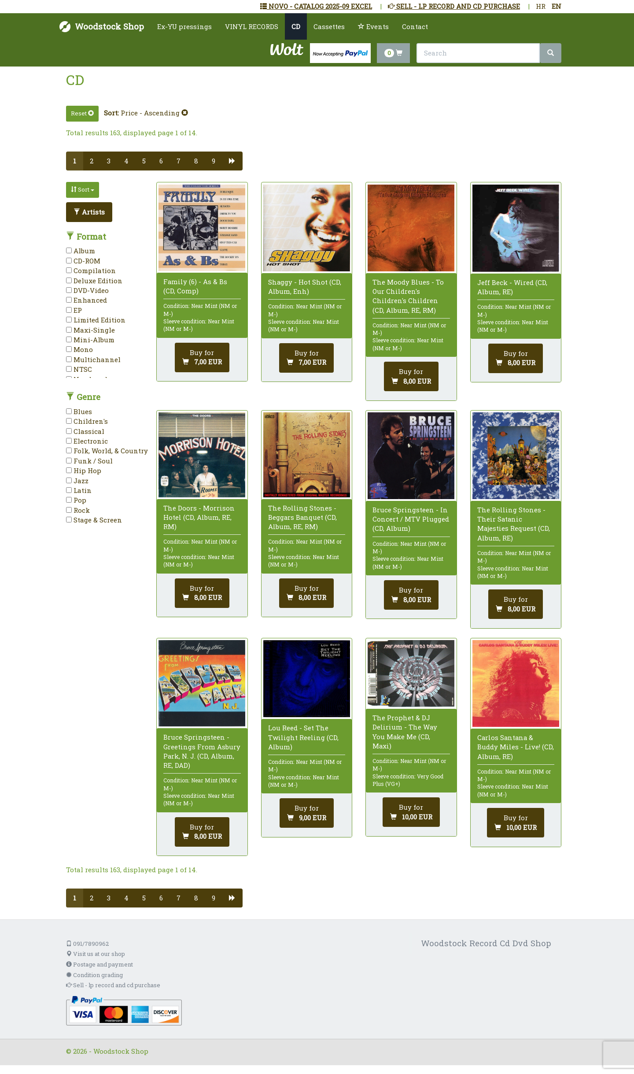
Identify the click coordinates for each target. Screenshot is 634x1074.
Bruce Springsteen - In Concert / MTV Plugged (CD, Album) (410, 519)
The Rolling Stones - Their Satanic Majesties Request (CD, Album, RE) (513, 523)
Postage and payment (99, 964)
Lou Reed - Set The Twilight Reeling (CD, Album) (303, 737)
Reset (82, 113)
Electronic (87, 441)
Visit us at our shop (95, 954)
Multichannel (93, 359)
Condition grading (94, 975)
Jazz (77, 480)
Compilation (91, 270)
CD (295, 26)
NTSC (79, 369)
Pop (76, 500)
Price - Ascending (154, 112)
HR (541, 6)
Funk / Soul (89, 460)
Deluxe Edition (94, 280)
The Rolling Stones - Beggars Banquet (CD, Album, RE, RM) (302, 517)
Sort (82, 189)
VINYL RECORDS (251, 26)
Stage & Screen (94, 519)
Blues (79, 411)
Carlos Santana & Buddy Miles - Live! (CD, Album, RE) (515, 746)
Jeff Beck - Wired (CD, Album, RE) (512, 287)
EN (556, 6)
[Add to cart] (202, 357)
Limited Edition (95, 319)
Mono (79, 349)
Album (80, 250)
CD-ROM (83, 260)
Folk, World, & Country (107, 450)
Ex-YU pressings (184, 26)
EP (74, 310)
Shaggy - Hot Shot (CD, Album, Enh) (304, 287)
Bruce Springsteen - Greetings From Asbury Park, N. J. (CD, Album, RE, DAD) (201, 751)
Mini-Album (90, 339)
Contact (415, 26)
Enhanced (86, 300)
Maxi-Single (90, 330)
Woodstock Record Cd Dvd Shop (486, 942)
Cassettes (329, 26)
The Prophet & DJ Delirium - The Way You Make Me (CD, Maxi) (404, 731)
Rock (78, 510)
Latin (79, 490)
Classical (85, 431)
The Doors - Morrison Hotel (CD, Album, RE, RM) (199, 517)
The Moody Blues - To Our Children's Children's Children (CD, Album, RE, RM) (408, 296)
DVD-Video (87, 290)
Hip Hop (83, 470)
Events (373, 26)
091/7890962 (87, 944)
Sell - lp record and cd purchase (113, 985)
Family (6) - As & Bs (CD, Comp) (195, 286)
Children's (87, 421)
